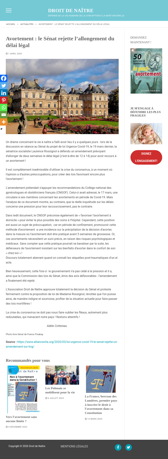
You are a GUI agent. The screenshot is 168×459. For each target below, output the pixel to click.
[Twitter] (3, 85)
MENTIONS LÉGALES (74, 446)
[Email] (3, 114)
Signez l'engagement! (146, 157)
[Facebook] (3, 78)
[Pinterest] (3, 100)
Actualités (27, 24)
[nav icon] (8, 10)
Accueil (10, 24)
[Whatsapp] (3, 107)
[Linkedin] (3, 92)
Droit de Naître (70, 10)
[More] (3, 122)
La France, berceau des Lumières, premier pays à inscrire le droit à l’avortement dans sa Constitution (101, 404)
